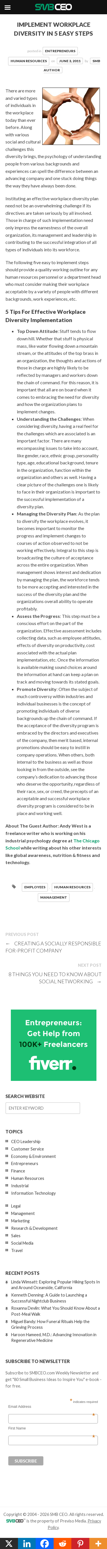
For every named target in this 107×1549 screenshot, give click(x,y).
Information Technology (33, 1193)
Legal (16, 1206)
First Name (51, 1428)
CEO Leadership (26, 1141)
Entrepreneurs (60, 51)
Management (23, 1213)
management (53, 897)
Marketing (20, 1220)
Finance (18, 1170)
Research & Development (34, 1228)
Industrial (20, 1185)
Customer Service (27, 1148)
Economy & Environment (33, 1156)
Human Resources (29, 61)
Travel (17, 1250)
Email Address (51, 1407)
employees (34, 887)
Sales (16, 1235)
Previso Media (73, 1520)
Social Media (22, 1243)
